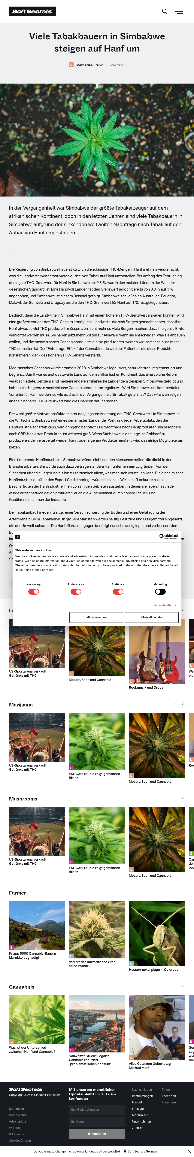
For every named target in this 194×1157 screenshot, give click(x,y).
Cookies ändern (20, 1140)
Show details (162, 605)
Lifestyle (138, 1108)
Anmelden (97, 1134)
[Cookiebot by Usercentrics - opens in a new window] (162, 537)
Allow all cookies (151, 617)
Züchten (137, 1127)
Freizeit (137, 1102)
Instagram (169, 1102)
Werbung (15, 1127)
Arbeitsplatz (17, 1121)
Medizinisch (140, 1115)
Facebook (169, 1096)
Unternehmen (141, 1121)
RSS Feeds (16, 1134)
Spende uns (17, 1108)
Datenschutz (17, 1115)
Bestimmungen (142, 1096)
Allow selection (96, 617)
